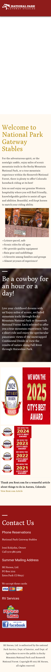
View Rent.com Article (12, 491)
